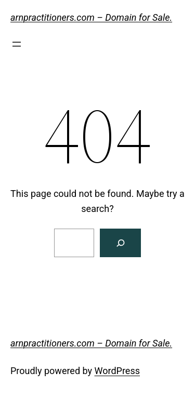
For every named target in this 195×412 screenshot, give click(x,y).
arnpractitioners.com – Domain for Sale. (91, 17)
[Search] (120, 243)
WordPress (117, 370)
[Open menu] (16, 44)
